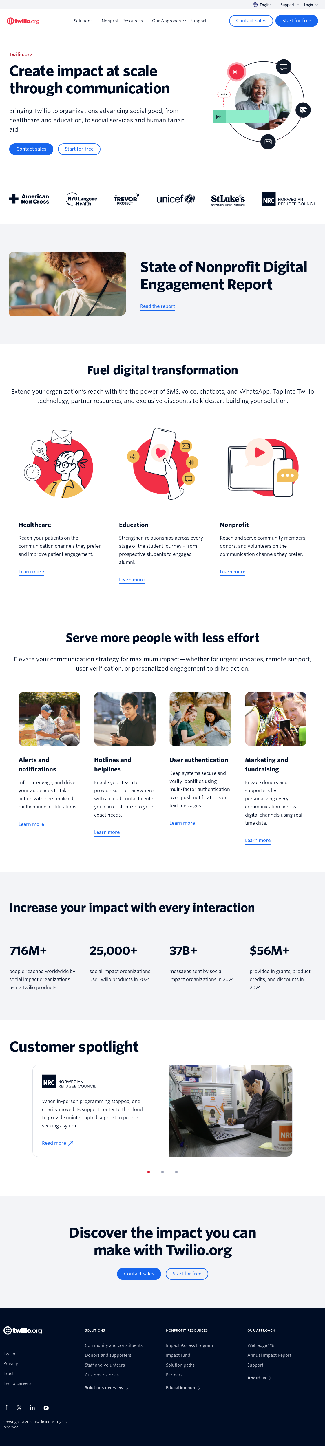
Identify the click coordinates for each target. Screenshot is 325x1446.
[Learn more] (31, 572)
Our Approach (169, 21)
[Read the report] (157, 306)
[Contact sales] (251, 21)
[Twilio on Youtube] (47, 1408)
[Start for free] (296, 21)
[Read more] (57, 1143)
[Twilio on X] (21, 1407)
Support (290, 5)
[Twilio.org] (23, 21)
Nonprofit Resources (124, 21)
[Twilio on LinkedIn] (34, 1407)
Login (311, 5)
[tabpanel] (162, 1111)
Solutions (85, 21)
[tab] (148, 1172)
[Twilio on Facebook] (7, 1407)
